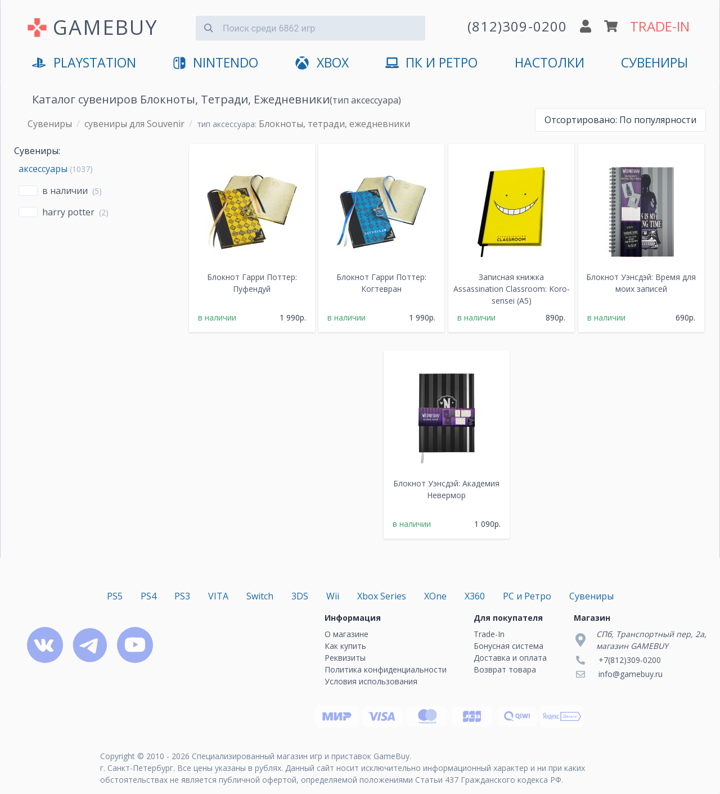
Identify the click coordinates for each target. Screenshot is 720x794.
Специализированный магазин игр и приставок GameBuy (301, 756)
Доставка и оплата (510, 657)
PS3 (182, 596)
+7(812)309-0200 (629, 660)
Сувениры (654, 62)
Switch (259, 596)
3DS (299, 596)
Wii (332, 596)
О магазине (346, 634)
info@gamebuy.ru (630, 674)
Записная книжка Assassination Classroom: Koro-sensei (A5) (511, 289)
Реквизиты (345, 657)
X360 (475, 596)
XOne (435, 596)
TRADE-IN (660, 26)
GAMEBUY (105, 27)
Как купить (345, 645)
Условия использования (371, 681)
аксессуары (43, 169)
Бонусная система (508, 645)
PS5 (115, 596)
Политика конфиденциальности (386, 669)
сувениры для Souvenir (134, 124)
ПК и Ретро (431, 63)
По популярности (620, 120)
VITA (218, 596)
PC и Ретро (527, 596)
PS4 (148, 596)
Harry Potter (68, 212)
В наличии (65, 190)
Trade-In (489, 634)
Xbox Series (381, 596)
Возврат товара (505, 669)
